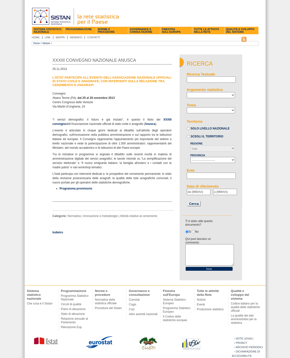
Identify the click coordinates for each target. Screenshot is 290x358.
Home (36, 37)
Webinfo (76, 37)
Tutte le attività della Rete (206, 30)
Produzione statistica (210, 309)
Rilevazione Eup (71, 327)
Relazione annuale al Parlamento (74, 320)
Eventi (201, 304)
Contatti (93, 37)
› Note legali (243, 338)
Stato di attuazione (73, 314)
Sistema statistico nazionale (47, 30)
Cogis (132, 304)
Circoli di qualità (71, 304)
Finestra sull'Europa (171, 30)
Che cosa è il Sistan (40, 303)
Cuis (132, 309)
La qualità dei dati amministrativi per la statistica (244, 319)
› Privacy (240, 342)
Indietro (58, 232)
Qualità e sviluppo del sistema (240, 30)
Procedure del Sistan (108, 308)
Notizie (46, 43)
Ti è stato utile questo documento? (199, 222)
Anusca (150, 124)
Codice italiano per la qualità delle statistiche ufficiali (245, 307)
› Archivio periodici (248, 347)
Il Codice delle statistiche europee (175, 318)
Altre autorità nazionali (143, 314)
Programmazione (79, 29)
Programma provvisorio (76, 188)
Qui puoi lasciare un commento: (198, 240)
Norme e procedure (106, 30)
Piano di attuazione (73, 309)
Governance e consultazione (141, 30)
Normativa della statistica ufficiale (106, 301)
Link (48, 37)
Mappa (60, 37)
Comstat (134, 299)
